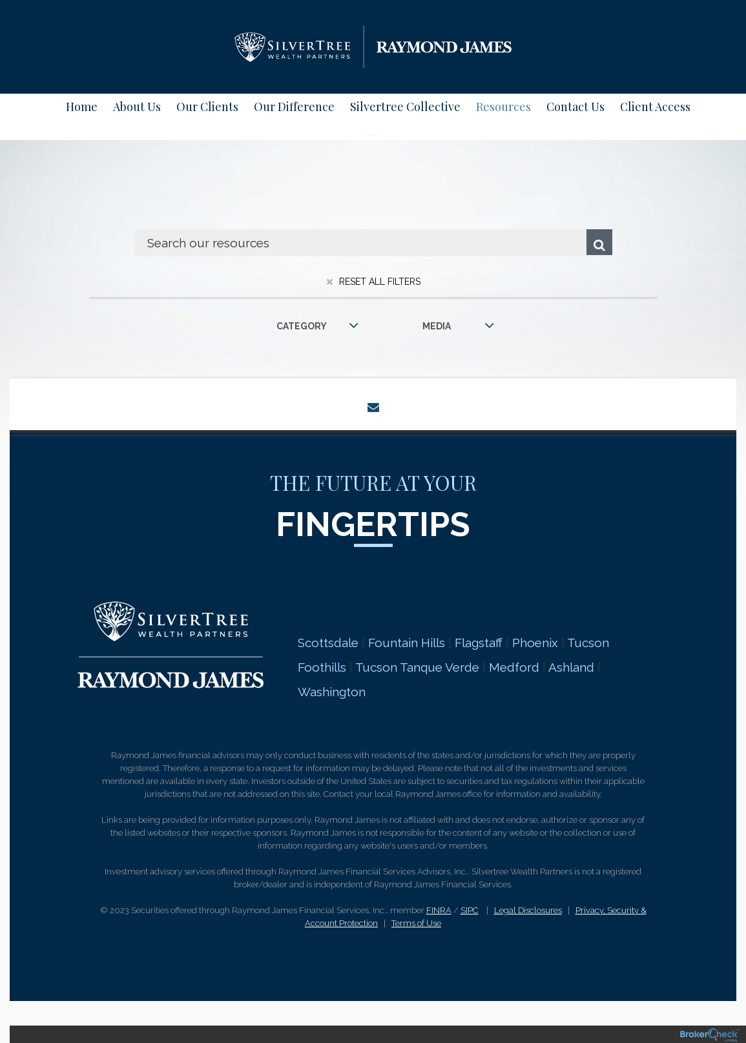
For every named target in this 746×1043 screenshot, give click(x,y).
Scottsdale (328, 642)
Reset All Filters (373, 281)
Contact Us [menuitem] (575, 106)
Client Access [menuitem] (655, 106)
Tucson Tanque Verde (417, 667)
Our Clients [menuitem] (207, 106)
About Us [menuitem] (137, 106)
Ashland (571, 667)
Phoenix (535, 642)
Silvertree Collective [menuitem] (405, 106)
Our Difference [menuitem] (294, 106)
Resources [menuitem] (503, 106)
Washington (333, 692)
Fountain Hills (406, 642)
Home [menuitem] (82, 106)
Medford (514, 667)
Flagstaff (479, 642)
